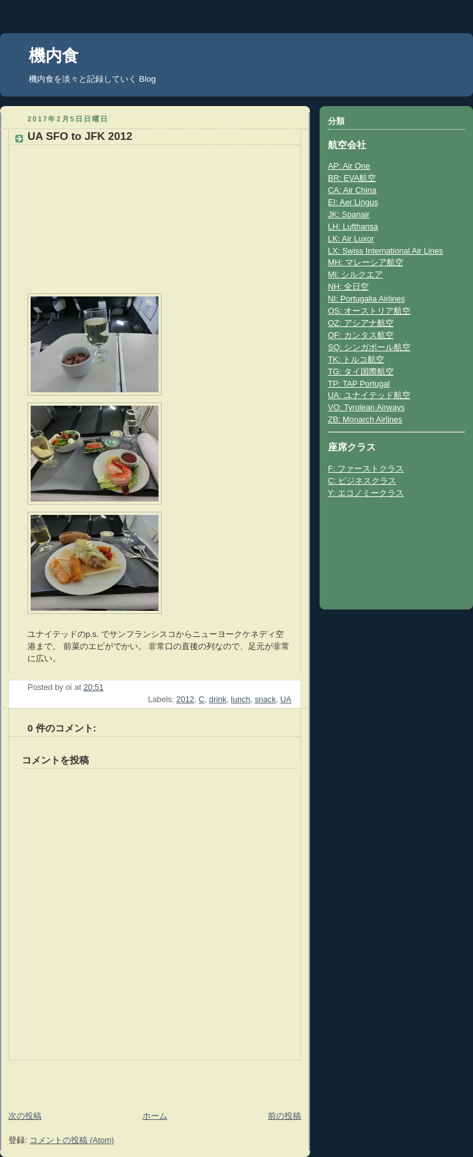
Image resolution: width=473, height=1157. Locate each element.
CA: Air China (352, 190)
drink (217, 699)
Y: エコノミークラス (366, 493)
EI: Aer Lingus (353, 202)
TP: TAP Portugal (359, 383)
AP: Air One (349, 166)
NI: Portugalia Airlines (366, 299)
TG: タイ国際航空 (361, 371)
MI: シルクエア (355, 274)
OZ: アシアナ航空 (361, 323)
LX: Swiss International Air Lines (385, 251)
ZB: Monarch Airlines (365, 419)
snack (265, 699)
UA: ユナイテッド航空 (369, 395)
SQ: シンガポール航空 (369, 347)
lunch (240, 699)
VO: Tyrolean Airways (366, 407)
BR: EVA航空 (352, 178)
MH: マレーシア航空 (365, 262)
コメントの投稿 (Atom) (71, 1140)
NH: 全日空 (348, 286)
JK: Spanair (348, 214)
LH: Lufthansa (353, 226)
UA (285, 699)
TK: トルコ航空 (356, 359)
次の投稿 (25, 1116)
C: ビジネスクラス (362, 481)
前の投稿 (284, 1116)
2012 (185, 699)
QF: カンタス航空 (361, 335)
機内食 (54, 55)
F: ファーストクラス (366, 468)
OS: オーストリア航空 (369, 311)
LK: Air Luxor (351, 238)
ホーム (155, 1116)
